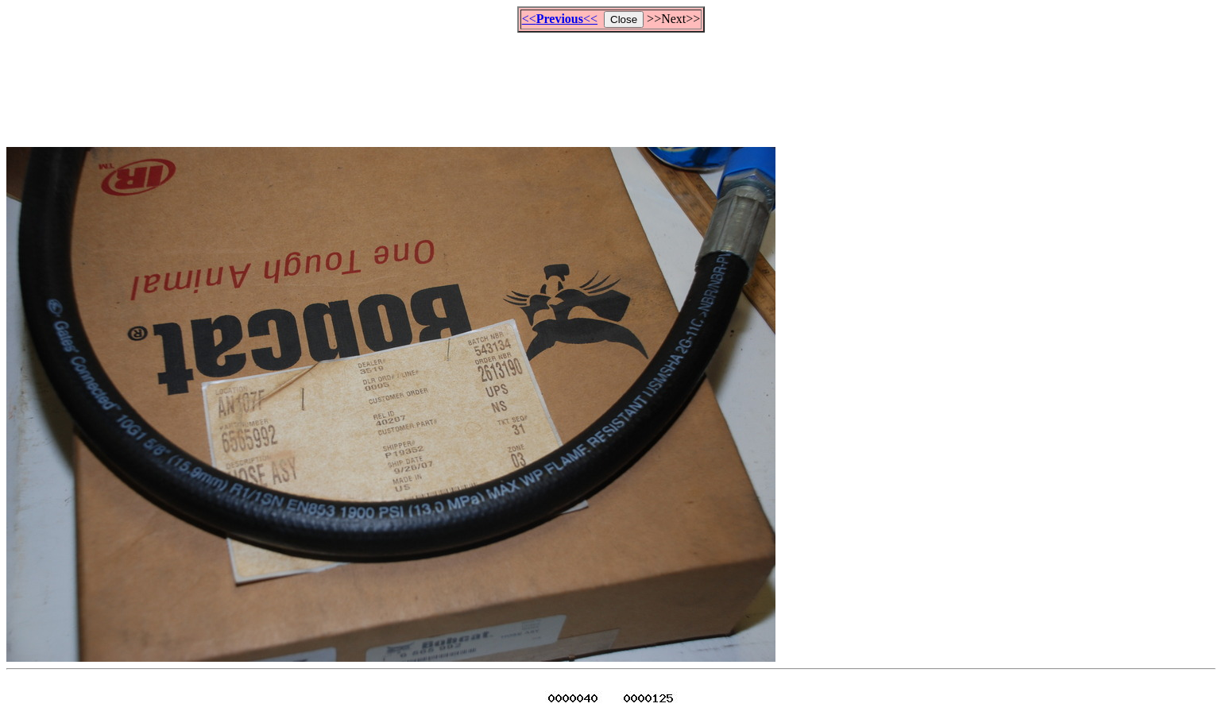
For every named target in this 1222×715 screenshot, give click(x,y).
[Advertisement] (611, 82)
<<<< (559, 18)
